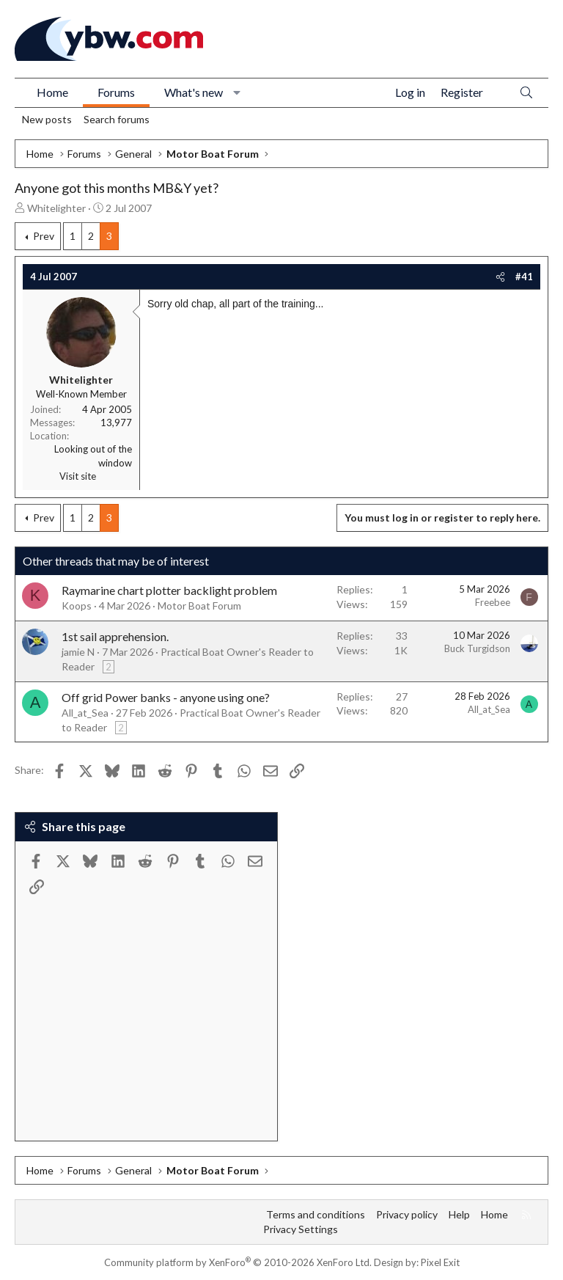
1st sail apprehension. (115, 636)
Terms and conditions (315, 1214)
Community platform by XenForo (238, 1262)
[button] (237, 92)
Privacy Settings (300, 1229)
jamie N (78, 652)
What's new (193, 92)
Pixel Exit (440, 1262)
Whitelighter (56, 208)
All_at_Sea (85, 712)
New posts (47, 119)
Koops (77, 605)
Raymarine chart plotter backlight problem (169, 590)
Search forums (117, 119)
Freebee (492, 602)
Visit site (77, 476)
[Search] (526, 92)
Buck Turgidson (477, 648)
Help (459, 1214)
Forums (116, 92)
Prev (43, 236)
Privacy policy (407, 1214)
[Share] (500, 276)
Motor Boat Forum (199, 605)
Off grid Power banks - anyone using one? (166, 697)
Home (52, 92)
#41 (524, 276)
